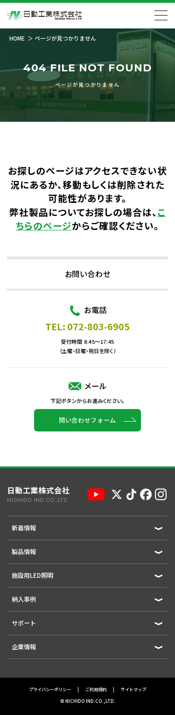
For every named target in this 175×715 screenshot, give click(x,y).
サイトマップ (133, 690)
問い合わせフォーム (87, 454)
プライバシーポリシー (50, 690)
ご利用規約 (95, 690)
